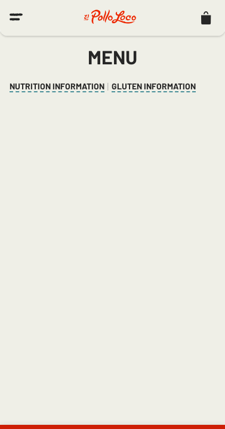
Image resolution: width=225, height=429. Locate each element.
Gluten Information (154, 86)
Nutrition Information (57, 86)
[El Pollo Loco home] (110, 18)
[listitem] (205, 17)
